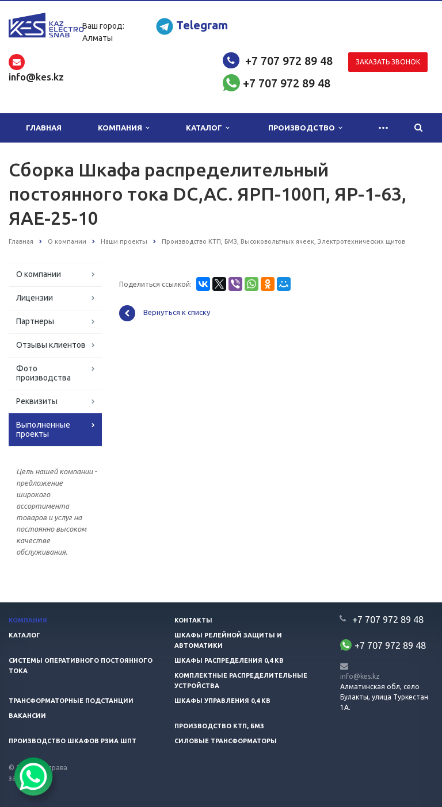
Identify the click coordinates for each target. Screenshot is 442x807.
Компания (123, 128)
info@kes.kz (360, 676)
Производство (305, 128)
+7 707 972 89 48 (289, 60)
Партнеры (35, 321)
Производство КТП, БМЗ (219, 726)
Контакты (193, 620)
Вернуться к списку (164, 313)
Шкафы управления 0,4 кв (222, 700)
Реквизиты (37, 401)
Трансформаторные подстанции (71, 700)
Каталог (207, 128)
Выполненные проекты (43, 429)
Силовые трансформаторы (225, 740)
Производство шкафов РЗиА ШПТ (72, 740)
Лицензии (34, 297)
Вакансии (27, 715)
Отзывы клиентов (51, 344)
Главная (44, 128)
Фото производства (43, 373)
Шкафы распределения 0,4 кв (229, 660)
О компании (38, 274)
